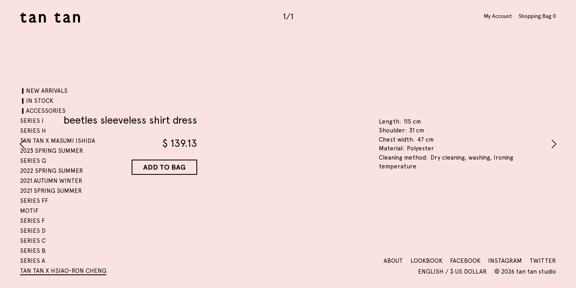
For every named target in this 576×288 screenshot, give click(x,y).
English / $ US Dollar (453, 271)
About (393, 260)
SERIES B (33, 250)
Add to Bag (164, 167)
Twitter (543, 260)
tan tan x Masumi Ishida (57, 140)
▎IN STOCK (36, 100)
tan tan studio (50, 17)
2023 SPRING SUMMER (51, 150)
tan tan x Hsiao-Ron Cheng (63, 270)
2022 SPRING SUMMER (51, 170)
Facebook (465, 260)
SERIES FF (34, 200)
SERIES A (32, 260)
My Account (498, 16)
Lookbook (426, 260)
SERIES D (33, 230)
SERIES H (33, 130)
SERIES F (32, 220)
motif (29, 210)
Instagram (505, 260)
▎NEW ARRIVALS (44, 90)
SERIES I (32, 120)
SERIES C (33, 240)
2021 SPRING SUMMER (51, 190)
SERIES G (33, 160)
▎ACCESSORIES (43, 110)
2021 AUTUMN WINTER (51, 180)
